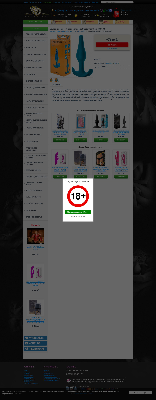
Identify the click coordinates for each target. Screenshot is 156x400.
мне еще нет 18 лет (78, 217)
